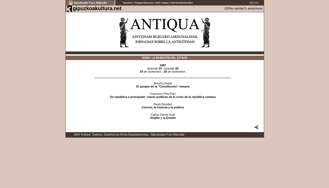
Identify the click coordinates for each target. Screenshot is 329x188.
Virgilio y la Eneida (163, 117)
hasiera (127, 2)
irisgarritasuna (144, 2)
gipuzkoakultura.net (97, 8)
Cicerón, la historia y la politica (163, 107)
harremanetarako (182, 2)
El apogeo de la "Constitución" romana (162, 86)
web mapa (161, 2)
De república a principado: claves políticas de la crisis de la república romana (163, 96)
